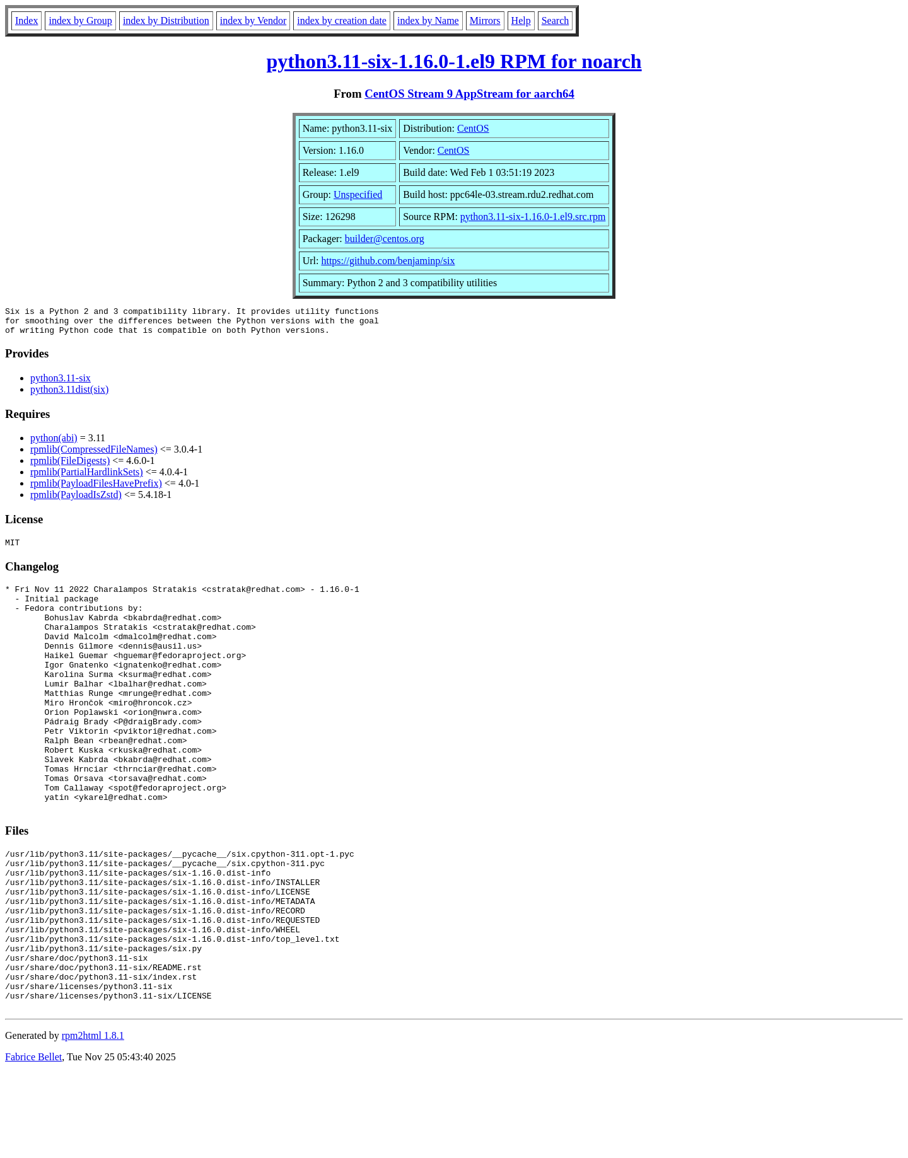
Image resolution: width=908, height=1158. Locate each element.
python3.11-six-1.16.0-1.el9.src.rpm (532, 216)
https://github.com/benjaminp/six (388, 260)
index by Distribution (166, 20)
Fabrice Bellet (33, 1142)
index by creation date (342, 20)
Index (26, 20)
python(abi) (54, 443)
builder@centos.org (384, 238)
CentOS (473, 128)
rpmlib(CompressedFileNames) (94, 454)
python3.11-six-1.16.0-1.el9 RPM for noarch (453, 61)
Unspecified (358, 194)
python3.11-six (60, 383)
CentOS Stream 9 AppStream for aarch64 (469, 93)
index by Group (80, 20)
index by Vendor (253, 20)
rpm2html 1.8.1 (93, 1120)
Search (555, 20)
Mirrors (485, 20)
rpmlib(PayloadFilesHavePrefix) (96, 488)
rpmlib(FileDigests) (70, 466)
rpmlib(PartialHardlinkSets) (86, 477)
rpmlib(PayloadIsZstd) (76, 500)
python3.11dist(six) (69, 395)
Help (521, 20)
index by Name (428, 20)
